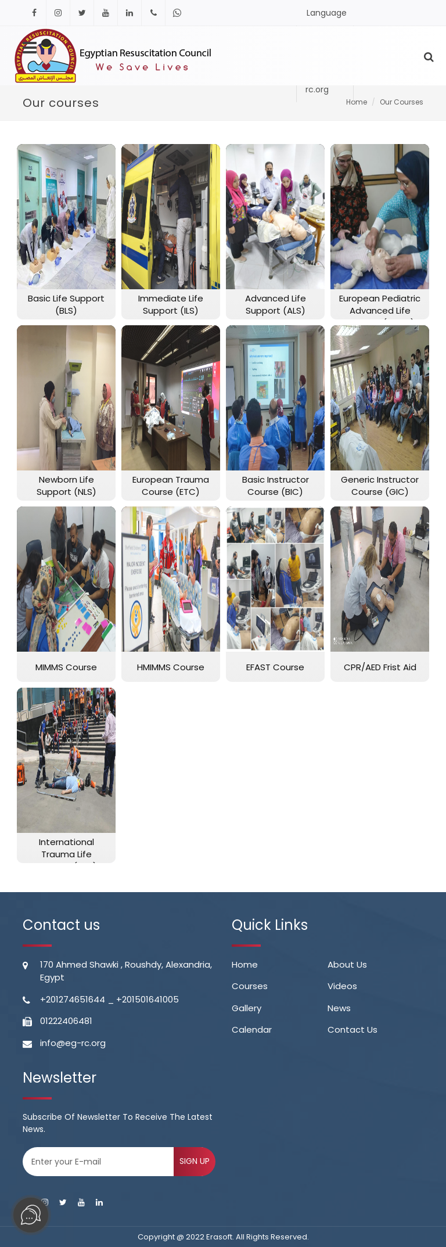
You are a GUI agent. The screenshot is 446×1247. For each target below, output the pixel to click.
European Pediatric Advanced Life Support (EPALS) (379, 310)
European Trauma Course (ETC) (170, 485)
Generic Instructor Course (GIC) (380, 485)
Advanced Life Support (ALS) (275, 304)
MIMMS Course (66, 667)
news (339, 1008)
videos (342, 986)
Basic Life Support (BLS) (66, 304)
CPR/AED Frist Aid (380, 667)
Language (327, 16)
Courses (250, 986)
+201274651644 (72, 999)
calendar (252, 1029)
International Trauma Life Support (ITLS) (66, 854)
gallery (246, 1008)
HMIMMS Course (170, 667)
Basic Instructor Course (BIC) (275, 485)
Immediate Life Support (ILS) (170, 304)
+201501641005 (147, 999)
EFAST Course (275, 667)
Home (245, 964)
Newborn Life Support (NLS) (66, 485)
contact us (352, 1029)
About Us (347, 964)
